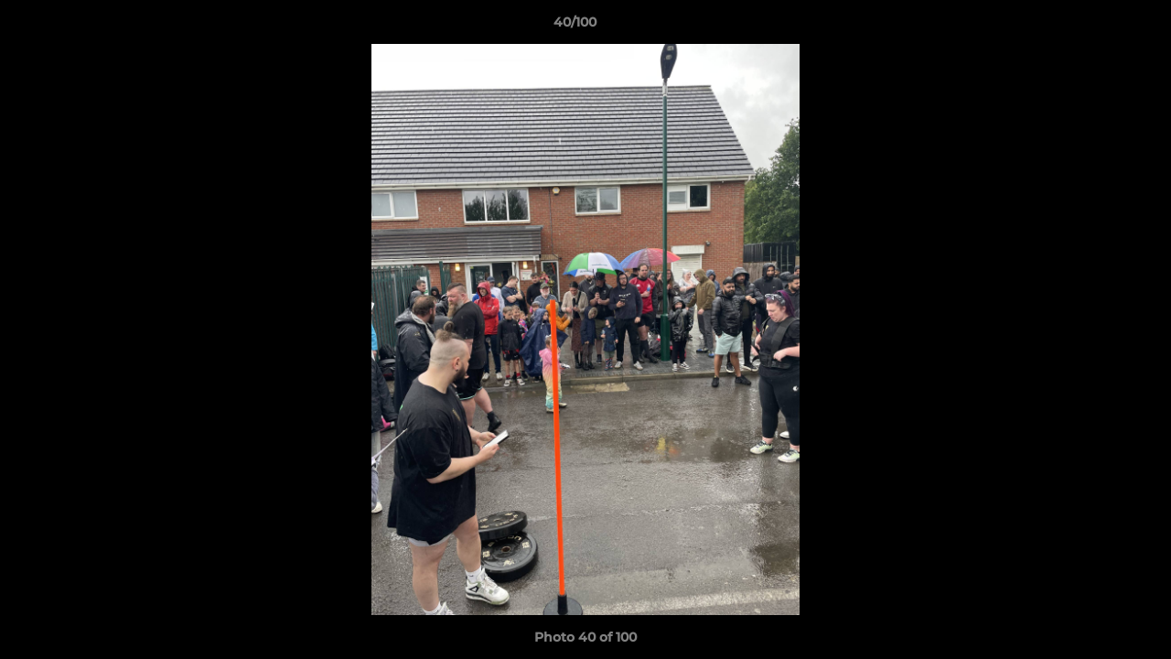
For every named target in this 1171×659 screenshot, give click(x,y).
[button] (1094, 26)
